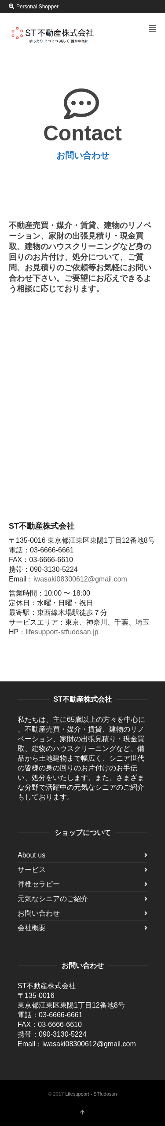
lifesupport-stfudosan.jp (62, 632)
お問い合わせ (39, 913)
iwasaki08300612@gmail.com (80, 579)
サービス (32, 869)
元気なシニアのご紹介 (53, 898)
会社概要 (32, 927)
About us (31, 855)
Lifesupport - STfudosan (91, 1094)
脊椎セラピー (39, 884)
